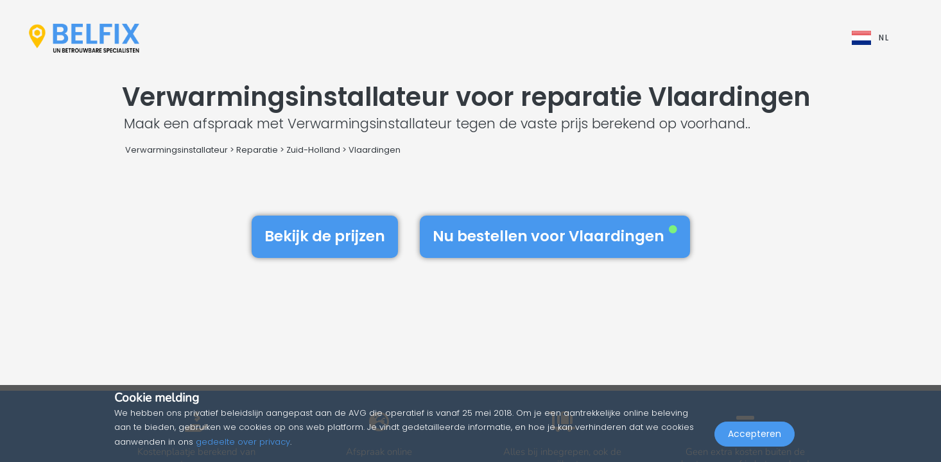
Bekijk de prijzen (324, 236)
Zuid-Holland (313, 149)
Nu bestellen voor (555, 236)
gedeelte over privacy (243, 442)
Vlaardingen (375, 149)
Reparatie (257, 149)
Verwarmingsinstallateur (176, 149)
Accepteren (754, 433)
